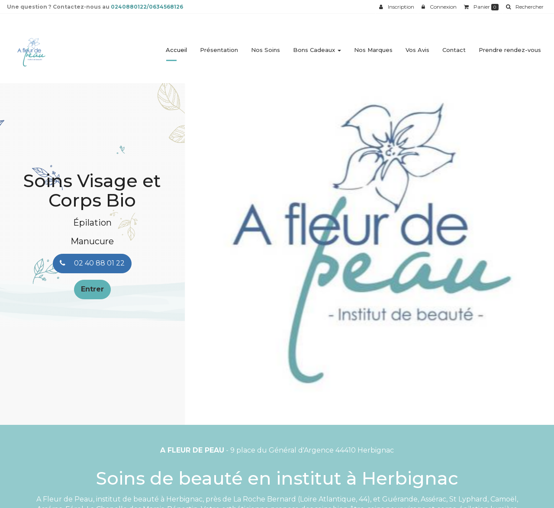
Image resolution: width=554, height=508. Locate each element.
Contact (454, 46)
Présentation (219, 46)
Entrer (92, 289)
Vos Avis (417, 46)
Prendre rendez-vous (510, 46)
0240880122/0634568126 (147, 6)
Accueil (176, 46)
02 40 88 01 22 (92, 263)
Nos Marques (373, 46)
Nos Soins (265, 46)
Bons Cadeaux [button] (317, 46)
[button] (203, 247)
